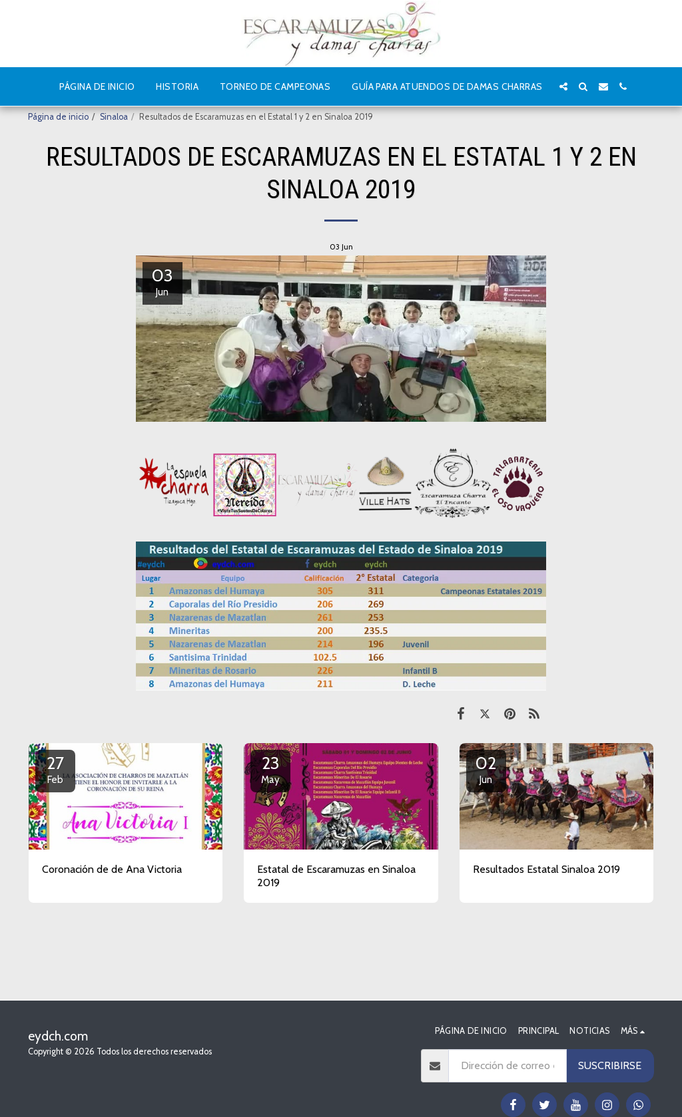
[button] (563, 86)
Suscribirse (609, 1065)
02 (486, 769)
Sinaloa (114, 117)
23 (270, 769)
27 (55, 769)
